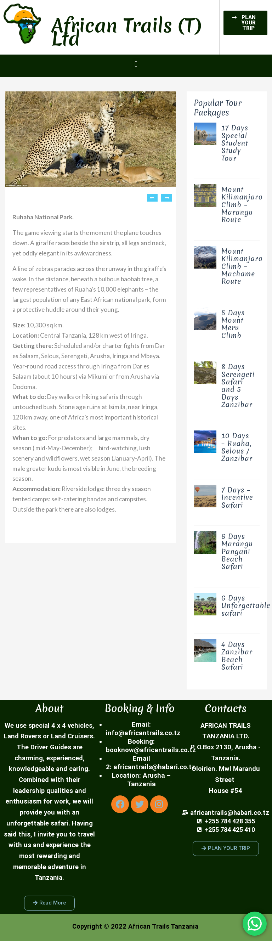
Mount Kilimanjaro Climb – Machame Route (242, 266)
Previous (152, 198)
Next (166, 198)
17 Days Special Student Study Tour (234, 143)
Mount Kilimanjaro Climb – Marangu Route (242, 204)
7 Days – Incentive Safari (237, 497)
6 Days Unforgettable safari (245, 605)
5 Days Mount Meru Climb (233, 324)
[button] (135, 64)
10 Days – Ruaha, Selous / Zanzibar (237, 447)
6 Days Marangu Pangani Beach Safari (237, 551)
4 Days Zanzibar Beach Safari (237, 655)
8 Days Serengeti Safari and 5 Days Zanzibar (238, 385)
